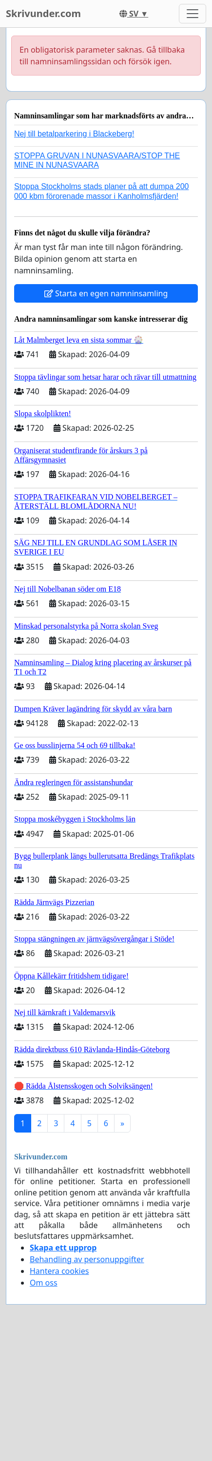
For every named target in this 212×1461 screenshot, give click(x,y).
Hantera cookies (59, 1271)
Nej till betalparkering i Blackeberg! (74, 134)
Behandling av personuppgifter (87, 1259)
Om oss (44, 1282)
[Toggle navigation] (192, 13)
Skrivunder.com (43, 13)
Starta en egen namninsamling (106, 293)
